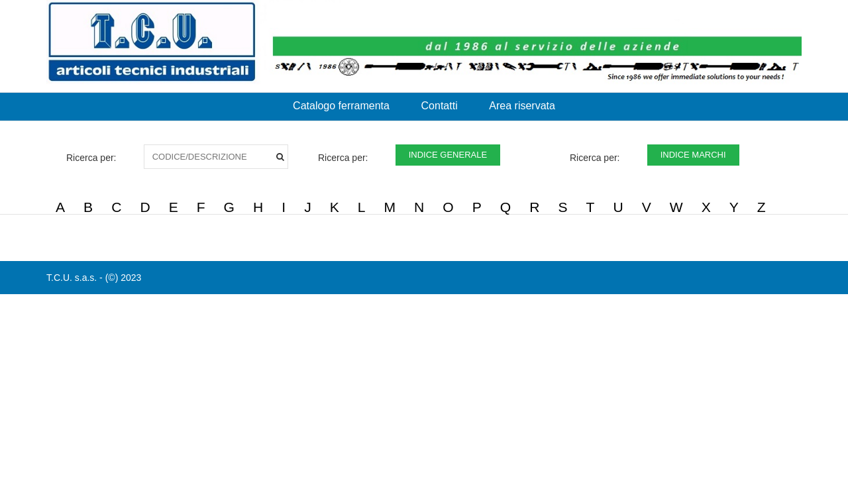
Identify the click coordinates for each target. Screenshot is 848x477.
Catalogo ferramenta (341, 105)
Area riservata (522, 105)
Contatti (439, 105)
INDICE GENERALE (448, 155)
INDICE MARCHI (693, 155)
